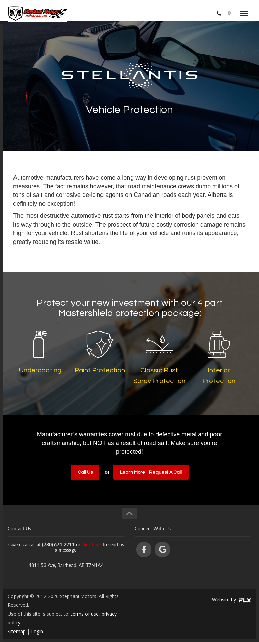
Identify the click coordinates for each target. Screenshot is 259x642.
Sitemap (17, 631)
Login (37, 631)
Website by (231, 599)
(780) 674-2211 (196, 13)
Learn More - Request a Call (151, 472)
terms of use (85, 614)
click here (91, 544)
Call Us (85, 472)
